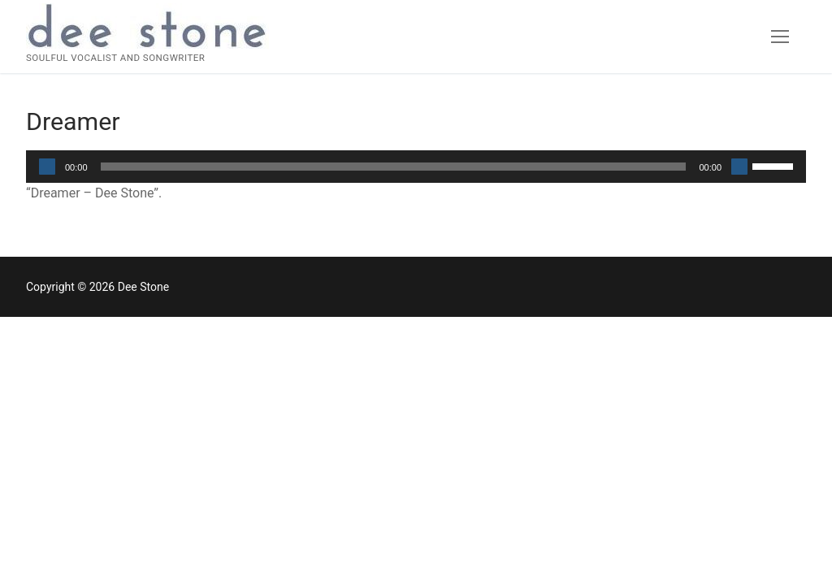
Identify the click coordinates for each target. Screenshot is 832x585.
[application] (416, 166)
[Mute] (739, 166)
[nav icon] (780, 37)
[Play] (47, 166)
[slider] (394, 166)
